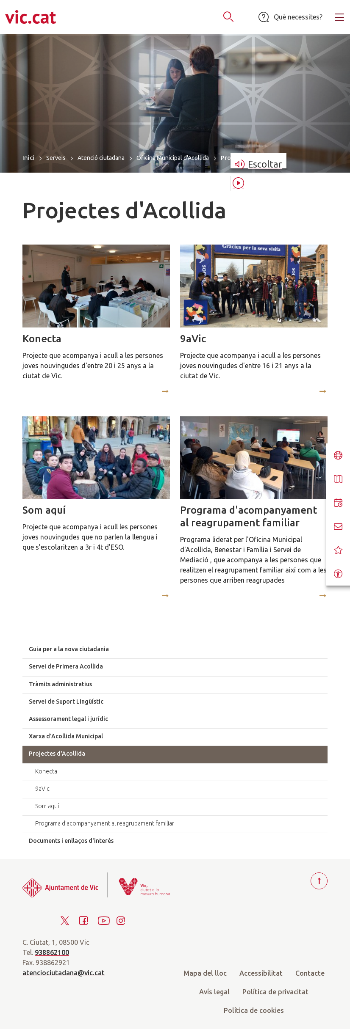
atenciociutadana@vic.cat (63, 973)
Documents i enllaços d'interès (71, 840)
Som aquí (44, 510)
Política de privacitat (275, 992)
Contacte (310, 973)
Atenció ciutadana (101, 157)
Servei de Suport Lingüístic (66, 701)
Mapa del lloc (205, 973)
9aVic (193, 338)
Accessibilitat (261, 973)
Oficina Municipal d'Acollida (172, 157)
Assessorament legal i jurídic (68, 718)
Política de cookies (254, 1010)
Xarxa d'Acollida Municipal (66, 736)
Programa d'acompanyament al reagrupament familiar (248, 516)
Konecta (41, 338)
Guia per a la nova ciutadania (69, 649)
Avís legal (214, 992)
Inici (28, 157)
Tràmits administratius (60, 684)
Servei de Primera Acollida (66, 666)
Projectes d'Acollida (57, 753)
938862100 (52, 952)
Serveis (56, 157)
